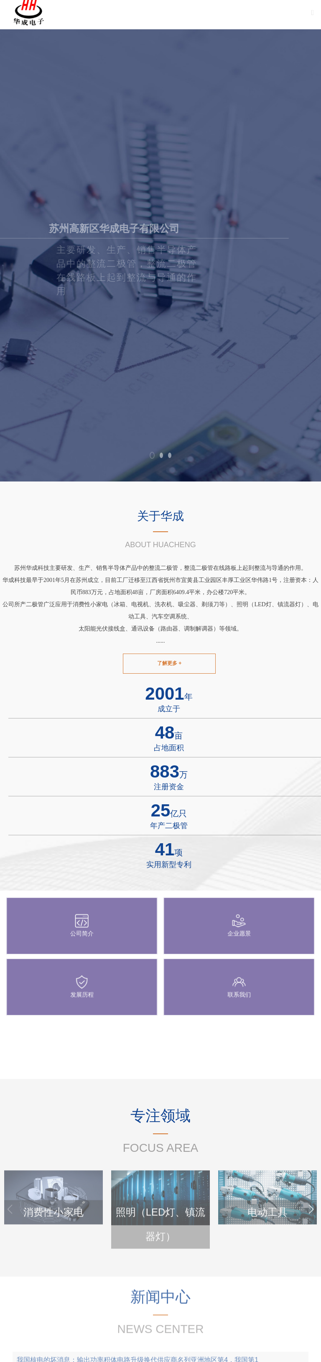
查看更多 (304, 1069)
